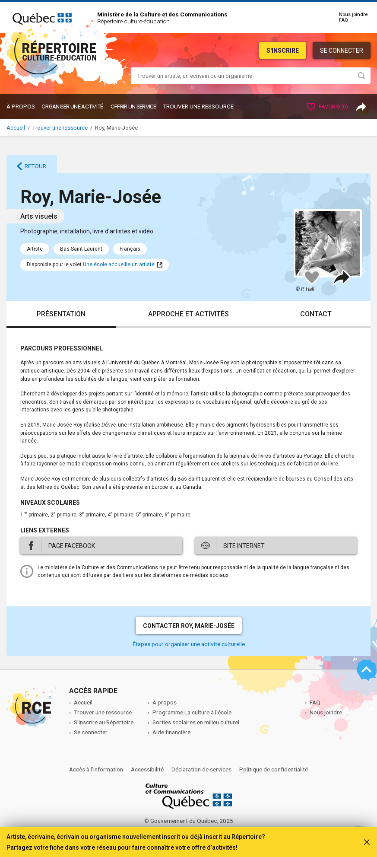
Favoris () (327, 106)
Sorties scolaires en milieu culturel (195, 722)
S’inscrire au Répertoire (103, 722)
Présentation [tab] (61, 314)
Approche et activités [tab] (188, 314)
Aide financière (171, 732)
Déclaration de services (201, 769)
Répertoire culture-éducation (133, 21)
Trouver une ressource (198, 106)
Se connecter (341, 50)
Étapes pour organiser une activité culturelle (189, 643)
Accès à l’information (96, 769)
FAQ (343, 20)
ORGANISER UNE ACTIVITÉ (72, 106)
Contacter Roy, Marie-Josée (188, 625)
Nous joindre (353, 14)
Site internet (244, 545)
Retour (35, 165)
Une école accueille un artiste (119, 264)
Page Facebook (71, 545)
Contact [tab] (316, 314)
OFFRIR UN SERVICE (133, 106)
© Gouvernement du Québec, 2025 (188, 820)
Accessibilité (147, 769)
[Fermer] (367, 841)
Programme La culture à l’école (191, 712)
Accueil (15, 127)
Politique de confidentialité (273, 769)
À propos (20, 106)
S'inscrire (282, 50)
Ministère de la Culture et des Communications (162, 14)
